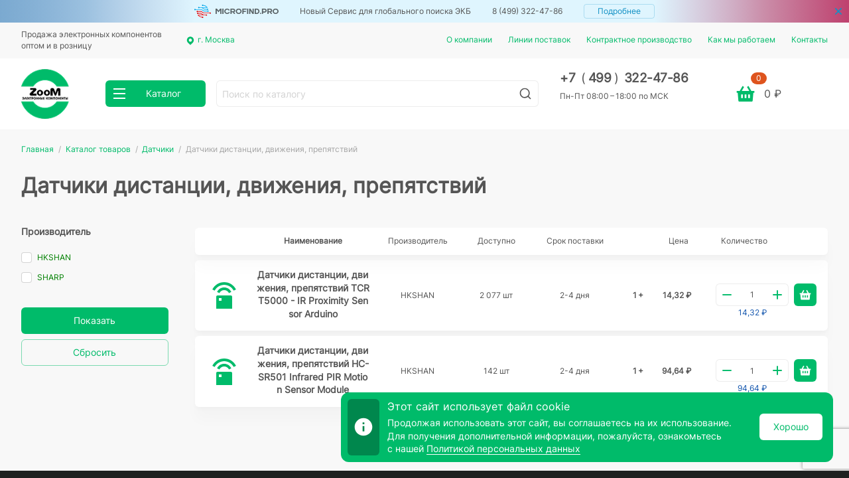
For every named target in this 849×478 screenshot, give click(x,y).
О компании (469, 39)
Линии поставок (539, 39)
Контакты (809, 39)
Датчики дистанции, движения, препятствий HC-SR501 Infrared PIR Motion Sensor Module (313, 370)
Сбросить (94, 352)
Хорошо (791, 426)
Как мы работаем (741, 39)
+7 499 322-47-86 (624, 78)
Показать (94, 320)
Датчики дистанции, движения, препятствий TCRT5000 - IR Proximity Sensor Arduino (313, 294)
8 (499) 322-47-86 (527, 11)
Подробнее (619, 11)
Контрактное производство (639, 39)
